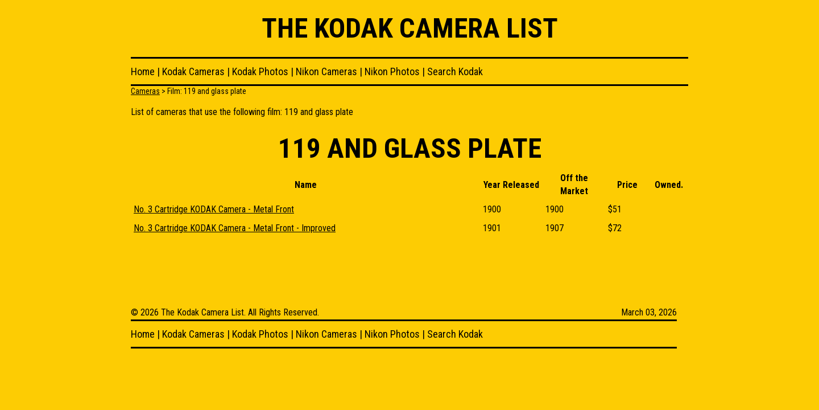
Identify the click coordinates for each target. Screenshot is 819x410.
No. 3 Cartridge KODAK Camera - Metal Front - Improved (235, 228)
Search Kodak (455, 71)
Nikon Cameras (326, 71)
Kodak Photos (260, 71)
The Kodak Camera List (410, 28)
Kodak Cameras (193, 71)
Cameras (145, 91)
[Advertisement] (338, 271)
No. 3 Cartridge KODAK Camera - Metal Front (214, 209)
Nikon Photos (392, 71)
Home (143, 71)
